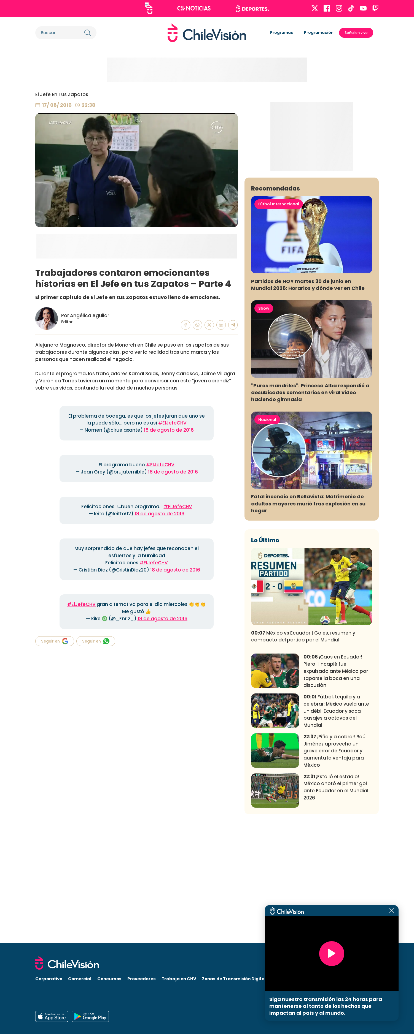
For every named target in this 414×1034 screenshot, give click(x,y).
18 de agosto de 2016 (169, 430)
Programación (319, 32)
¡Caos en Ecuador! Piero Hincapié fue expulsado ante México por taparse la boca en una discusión (335, 781)
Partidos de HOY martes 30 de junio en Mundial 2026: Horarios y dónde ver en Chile (308, 395)
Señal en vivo (356, 32)
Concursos (109, 979)
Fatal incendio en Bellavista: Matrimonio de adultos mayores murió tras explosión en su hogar (308, 614)
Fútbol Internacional (278, 315)
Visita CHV (283, 979)
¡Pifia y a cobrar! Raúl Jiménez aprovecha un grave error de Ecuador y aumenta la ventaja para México (335, 861)
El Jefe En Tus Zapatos (61, 94)
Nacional (267, 530)
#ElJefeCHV (172, 423)
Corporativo (48, 979)
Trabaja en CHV (179, 979)
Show (263, 419)
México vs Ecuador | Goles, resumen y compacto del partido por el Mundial (303, 747)
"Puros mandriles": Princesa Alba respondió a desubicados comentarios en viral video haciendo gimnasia (310, 503)
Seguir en (54, 641)
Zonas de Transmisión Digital (234, 979)
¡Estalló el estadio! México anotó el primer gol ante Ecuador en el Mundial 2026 (335, 898)
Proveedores (141, 979)
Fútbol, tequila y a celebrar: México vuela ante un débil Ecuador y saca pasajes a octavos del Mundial (336, 821)
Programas (281, 32)
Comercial (80, 979)
